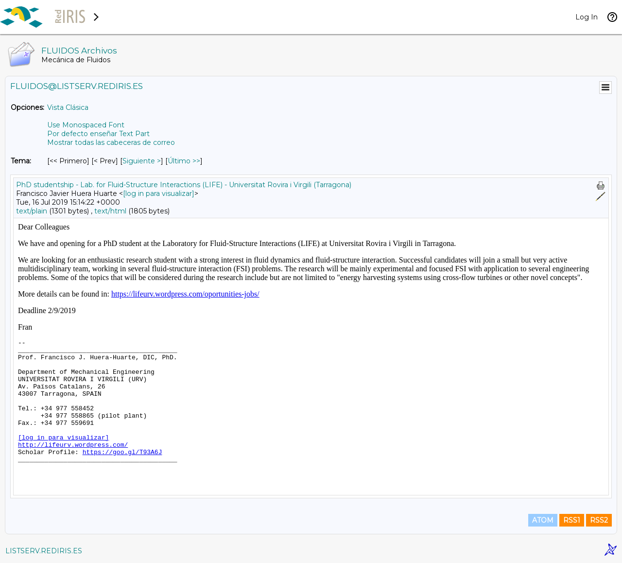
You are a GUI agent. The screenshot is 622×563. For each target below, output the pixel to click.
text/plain (31, 211)
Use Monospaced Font (85, 125)
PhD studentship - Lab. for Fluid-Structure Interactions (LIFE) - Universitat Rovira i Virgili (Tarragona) (183, 184)
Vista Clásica (67, 107)
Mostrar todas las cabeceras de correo (111, 142)
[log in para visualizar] (158, 193)
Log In (586, 17)
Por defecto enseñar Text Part (98, 133)
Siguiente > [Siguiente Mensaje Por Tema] (141, 161)
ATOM (542, 520)
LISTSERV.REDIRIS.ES (43, 550)
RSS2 (599, 520)
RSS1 (571, 520)
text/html (110, 211)
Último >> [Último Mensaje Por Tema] (184, 161)
